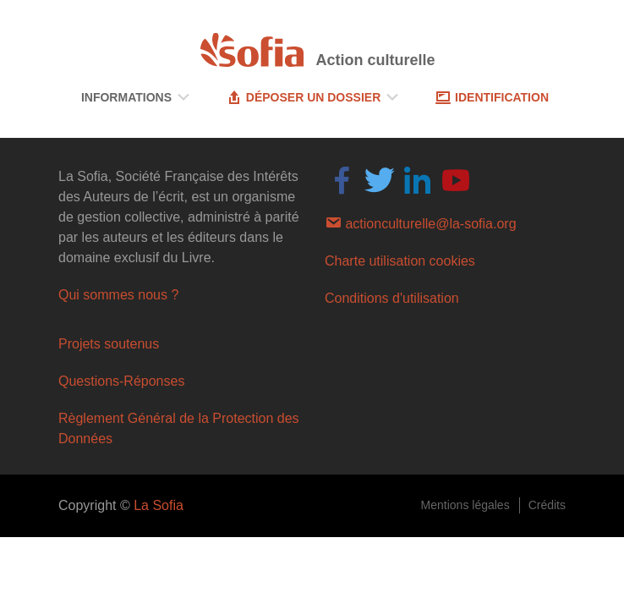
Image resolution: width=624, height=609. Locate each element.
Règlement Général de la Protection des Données (178, 428)
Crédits (547, 505)
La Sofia (158, 505)
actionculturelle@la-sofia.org (421, 222)
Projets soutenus (108, 344)
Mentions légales (465, 505)
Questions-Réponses (121, 381)
